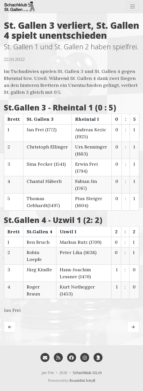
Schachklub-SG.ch (87, 372)
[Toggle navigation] (132, 6)
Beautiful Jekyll (82, 380)
